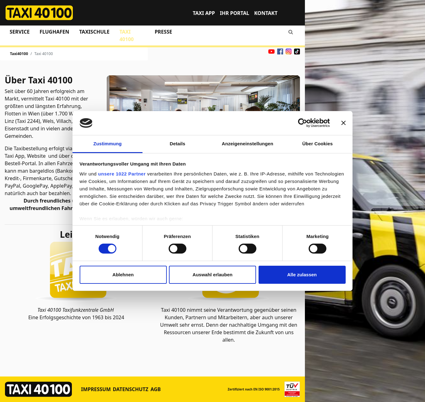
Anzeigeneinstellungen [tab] (247, 143)
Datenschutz (130, 389)
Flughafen (54, 31)
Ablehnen (122, 274)
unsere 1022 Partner (122, 173)
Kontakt (266, 13)
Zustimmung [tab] (107, 143)
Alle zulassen (302, 274)
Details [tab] (177, 143)
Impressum (96, 389)
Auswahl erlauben (212, 274)
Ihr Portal (234, 13)
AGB (156, 389)
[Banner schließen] (343, 123)
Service (20, 31)
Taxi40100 (19, 53)
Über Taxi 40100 (38, 80)
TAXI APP (204, 13)
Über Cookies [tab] (317, 143)
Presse (163, 31)
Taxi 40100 (126, 35)
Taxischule (94, 31)
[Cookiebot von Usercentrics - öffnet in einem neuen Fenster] (302, 123)
